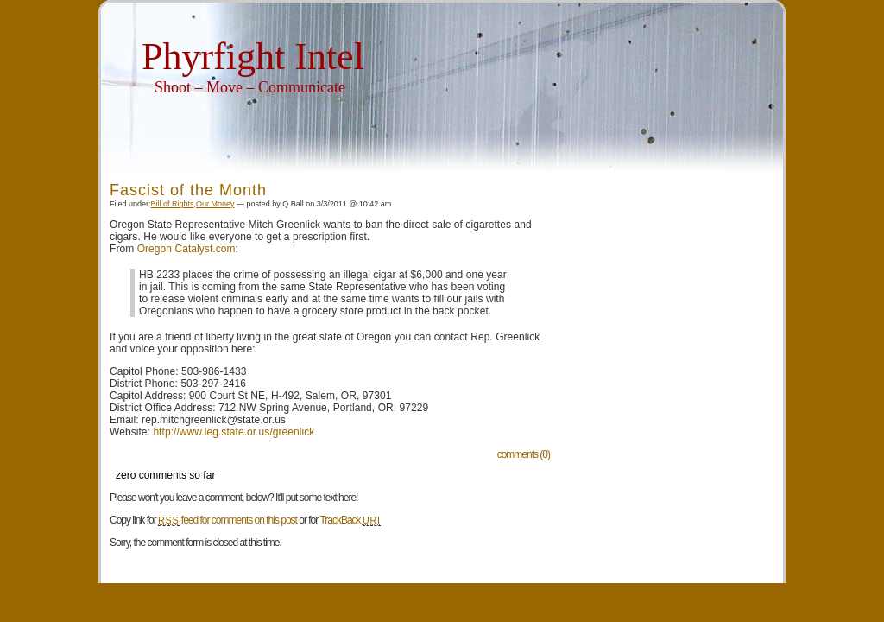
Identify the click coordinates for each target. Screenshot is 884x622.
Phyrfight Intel (253, 56)
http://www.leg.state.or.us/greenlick (233, 432)
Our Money (215, 204)
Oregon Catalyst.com (186, 249)
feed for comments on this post (227, 520)
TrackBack (349, 520)
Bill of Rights (172, 204)
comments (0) (523, 454)
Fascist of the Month (188, 190)
